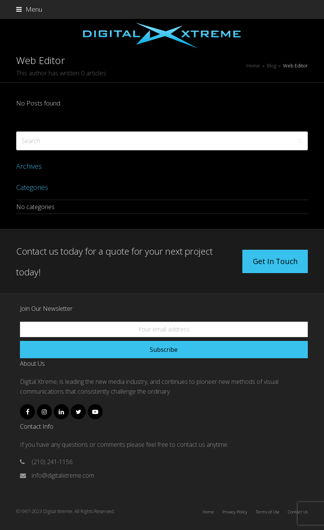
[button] (29, 9)
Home (208, 512)
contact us (192, 444)
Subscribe (164, 349)
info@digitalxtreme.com (63, 475)
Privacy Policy (234, 512)
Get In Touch (275, 261)
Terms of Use (267, 512)
